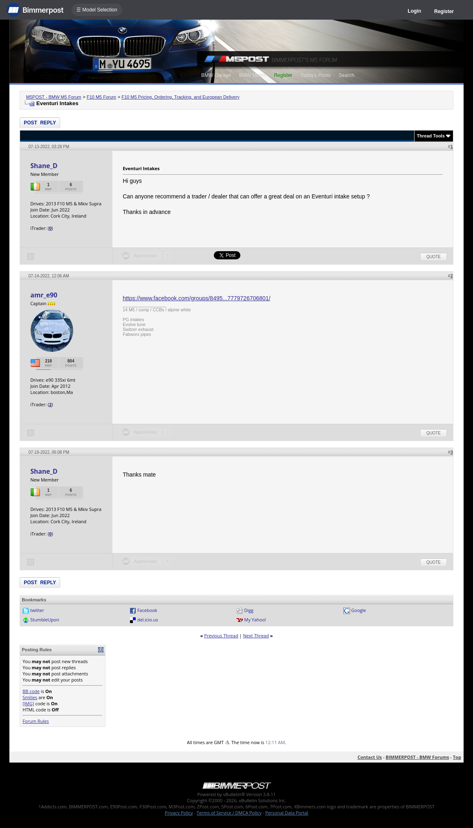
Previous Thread (221, 635)
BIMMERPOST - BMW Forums (417, 757)
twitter (37, 610)
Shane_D (43, 165)
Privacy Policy (179, 813)
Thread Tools (431, 135)
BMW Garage (216, 75)
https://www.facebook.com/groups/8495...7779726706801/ (196, 298)
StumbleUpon (44, 619)
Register (444, 11)
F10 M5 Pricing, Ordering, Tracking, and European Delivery (180, 96)
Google (358, 610)
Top (457, 757)
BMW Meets (252, 75)
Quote (433, 256)
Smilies (29, 697)
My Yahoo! (255, 619)
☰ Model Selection (96, 10)
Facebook (147, 610)
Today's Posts (315, 75)
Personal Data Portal (286, 813)
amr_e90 (43, 294)
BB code (31, 691)
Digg (248, 610)
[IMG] (28, 703)
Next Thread (256, 635)
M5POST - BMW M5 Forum (53, 96)
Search (346, 75)
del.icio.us (147, 619)
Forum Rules (35, 721)
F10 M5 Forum (101, 96)
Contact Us (369, 757)
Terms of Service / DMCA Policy (229, 813)
